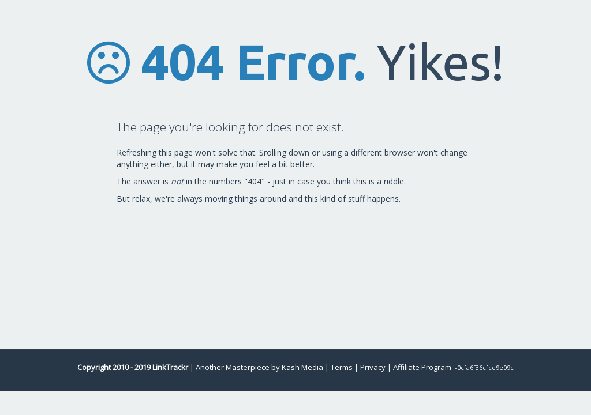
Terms (342, 367)
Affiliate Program (422, 367)
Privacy (373, 367)
